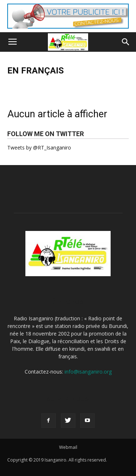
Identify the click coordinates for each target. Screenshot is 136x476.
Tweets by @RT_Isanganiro (39, 147)
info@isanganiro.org (88, 371)
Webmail (68, 447)
